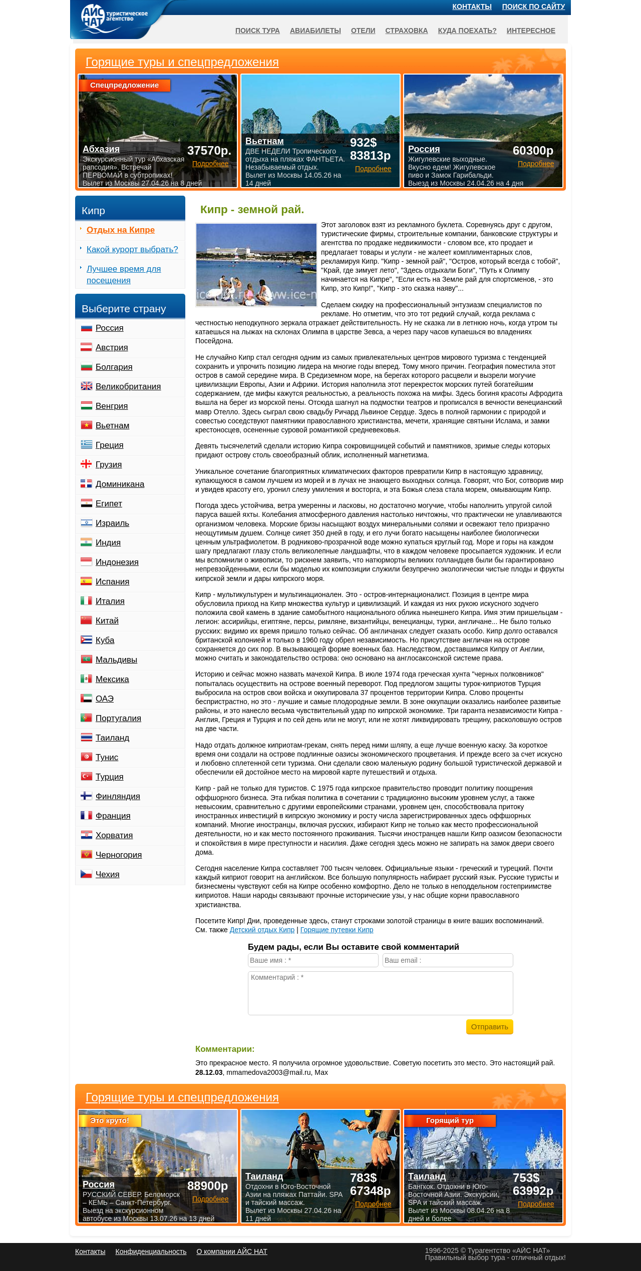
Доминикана (120, 484)
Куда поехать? (467, 31)
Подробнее (210, 1199)
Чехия (108, 874)
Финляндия (118, 796)
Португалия (118, 718)
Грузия (109, 464)
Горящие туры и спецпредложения (182, 1097)
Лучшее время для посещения (124, 274)
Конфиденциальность (150, 1251)
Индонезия (117, 562)
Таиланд (112, 738)
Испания (112, 581)
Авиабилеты (315, 31)
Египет (109, 503)
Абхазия (101, 149)
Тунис (107, 757)
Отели (363, 31)
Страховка (407, 31)
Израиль (112, 523)
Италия (110, 601)
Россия (110, 328)
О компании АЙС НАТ (232, 1251)
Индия (108, 542)
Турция (110, 777)
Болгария (114, 367)
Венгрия (112, 406)
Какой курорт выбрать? (132, 249)
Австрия (112, 347)
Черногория (119, 855)
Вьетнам (112, 425)
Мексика (112, 679)
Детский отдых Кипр (262, 930)
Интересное (531, 31)
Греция (110, 445)
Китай (107, 620)
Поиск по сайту (533, 7)
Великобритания (128, 386)
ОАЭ (105, 699)
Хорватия (114, 835)
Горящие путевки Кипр (337, 930)
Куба (105, 640)
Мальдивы (116, 660)
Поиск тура (257, 31)
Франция (113, 816)
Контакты (472, 7)
